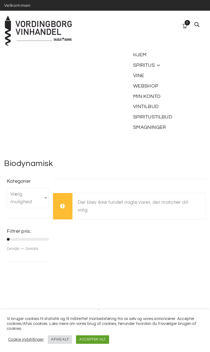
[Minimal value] (28, 239)
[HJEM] (139, 55)
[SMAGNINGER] (149, 127)
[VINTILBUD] (145, 106)
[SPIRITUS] (147, 65)
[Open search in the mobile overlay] (197, 24)
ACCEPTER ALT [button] (92, 339)
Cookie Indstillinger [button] (26, 340)
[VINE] (138, 76)
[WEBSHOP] (145, 86)
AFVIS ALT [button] (60, 339)
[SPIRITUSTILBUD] (152, 117)
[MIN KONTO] (146, 96)
